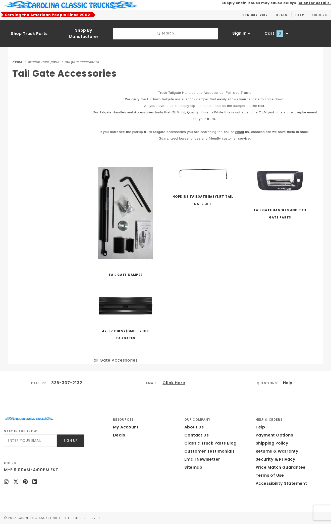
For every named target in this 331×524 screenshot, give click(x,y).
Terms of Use (270, 475)
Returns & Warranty (277, 451)
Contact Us (196, 435)
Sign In (241, 33)
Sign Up (71, 440)
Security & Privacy (275, 459)
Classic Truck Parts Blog (210, 443)
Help (288, 383)
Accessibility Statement (281, 483)
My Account (125, 427)
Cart (276, 33)
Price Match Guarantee (280, 467)
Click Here (173, 383)
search (165, 33)
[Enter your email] (30, 440)
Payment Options (274, 435)
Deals (119, 435)
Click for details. (315, 3)
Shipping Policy (272, 443)
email (239, 132)
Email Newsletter (202, 459)
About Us (194, 427)
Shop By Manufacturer (84, 33)
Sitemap (193, 467)
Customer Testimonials (209, 451)
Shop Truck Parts (29, 33)
